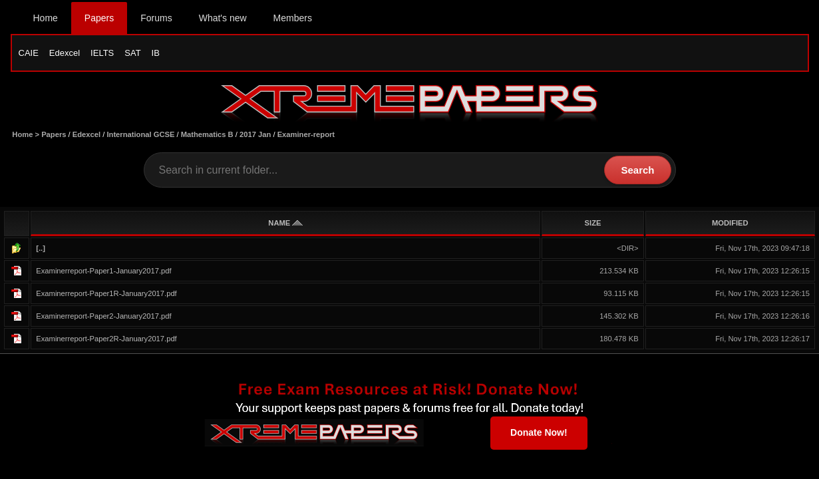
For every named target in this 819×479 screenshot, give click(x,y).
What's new (223, 18)
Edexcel (64, 53)
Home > (26, 134)
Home (45, 18)
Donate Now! (539, 432)
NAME (285, 223)
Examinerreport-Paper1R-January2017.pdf (106, 293)
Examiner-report (306, 134)
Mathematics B (207, 134)
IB (156, 53)
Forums (156, 18)
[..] (40, 248)
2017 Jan (255, 134)
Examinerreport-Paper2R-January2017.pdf (106, 339)
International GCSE (140, 134)
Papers (99, 18)
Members (292, 18)
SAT (132, 53)
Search (637, 170)
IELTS (102, 53)
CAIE (29, 53)
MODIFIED (730, 223)
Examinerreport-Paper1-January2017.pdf (103, 271)
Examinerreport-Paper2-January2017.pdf (103, 316)
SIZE (593, 223)
